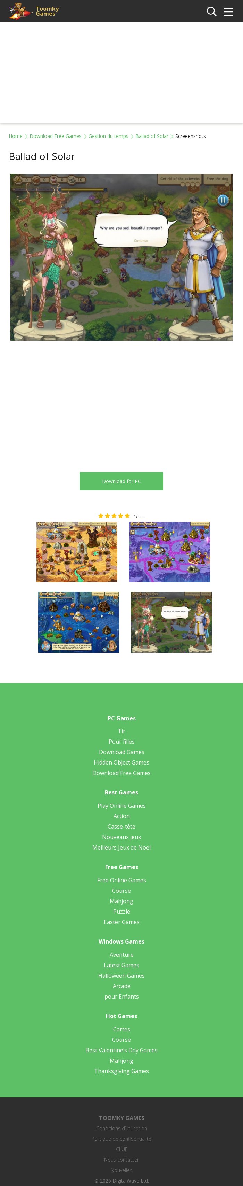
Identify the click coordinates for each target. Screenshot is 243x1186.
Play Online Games (122, 805)
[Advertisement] (121, 74)
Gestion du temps (108, 136)
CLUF (121, 1149)
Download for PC (121, 481)
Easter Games (122, 922)
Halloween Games (121, 975)
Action (122, 816)
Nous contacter (121, 1159)
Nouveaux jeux (121, 837)
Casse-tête (121, 826)
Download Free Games (56, 136)
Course (121, 890)
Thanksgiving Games (121, 1071)
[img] (228, 11)
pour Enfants (121, 996)
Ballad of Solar (151, 136)
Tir (121, 731)
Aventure (122, 955)
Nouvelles (121, 1170)
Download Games (121, 752)
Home (16, 136)
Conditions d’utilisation (121, 1128)
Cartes (121, 1029)
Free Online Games (121, 880)
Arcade (122, 986)
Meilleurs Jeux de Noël (121, 847)
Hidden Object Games (121, 762)
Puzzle (121, 911)
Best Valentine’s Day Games (121, 1050)
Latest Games (121, 965)
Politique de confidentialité (121, 1138)
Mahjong (121, 901)
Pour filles (122, 741)
